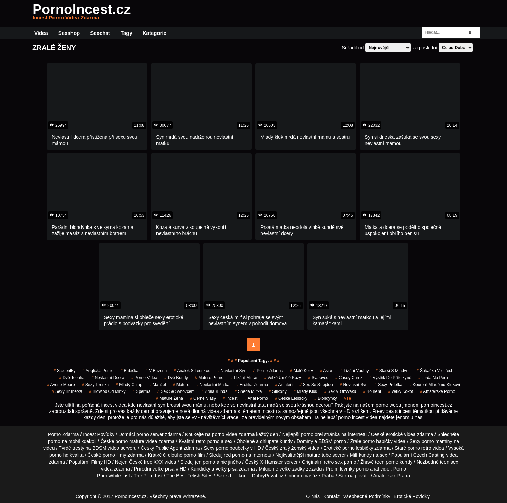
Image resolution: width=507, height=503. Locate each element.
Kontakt (331, 496)
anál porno (256, 398)
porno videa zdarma (233, 434)
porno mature (129, 441)
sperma (141, 391)
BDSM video (105, 448)
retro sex (333, 462)
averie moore (61, 384)
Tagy (126, 33)
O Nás (313, 496)
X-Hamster (271, 462)
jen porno (205, 462)
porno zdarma (268, 370)
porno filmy (114, 455)
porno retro (419, 448)
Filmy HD (101, 462)
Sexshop (69, 33)
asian (326, 370)
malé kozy (301, 370)
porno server (150, 434)
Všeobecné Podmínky (366, 496)
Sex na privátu (354, 475)
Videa (41, 33)
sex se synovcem (175, 391)
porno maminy (437, 441)
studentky (64, 370)
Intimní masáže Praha (310, 475)
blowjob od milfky (107, 391)
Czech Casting (429, 455)
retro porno (207, 441)
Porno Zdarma (63, 434)
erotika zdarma (252, 384)
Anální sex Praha (391, 475)
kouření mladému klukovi (434, 384)
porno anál (367, 469)
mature (181, 384)
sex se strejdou (316, 384)
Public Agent (168, 448)
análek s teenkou (192, 370)
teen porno (386, 462)
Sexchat (100, 33)
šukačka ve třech (435, 370)
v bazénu (156, 370)
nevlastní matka (212, 384)
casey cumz (349, 377)
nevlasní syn (354, 384)
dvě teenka (71, 377)
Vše (347, 398)
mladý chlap (129, 384)
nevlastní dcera (107, 377)
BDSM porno (332, 441)
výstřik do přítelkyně (390, 377)
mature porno (209, 377)
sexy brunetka (67, 391)
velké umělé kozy (282, 377)
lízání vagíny (354, 370)
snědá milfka (248, 391)
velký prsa (226, 469)
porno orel (312, 434)
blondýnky (325, 398)
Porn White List (113, 475)
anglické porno (97, 370)
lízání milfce (243, 377)
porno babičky (378, 441)
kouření (372, 391)
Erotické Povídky (412, 496)
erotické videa (400, 434)
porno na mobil (64, 441)
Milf (353, 455)
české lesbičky (291, 398)
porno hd (58, 455)
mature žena (169, 398)
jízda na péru (433, 377)
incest (230, 398)
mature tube (318, 455)
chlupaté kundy (276, 441)
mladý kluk (305, 391)
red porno (234, 455)
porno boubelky (232, 448)
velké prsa (163, 469)
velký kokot (400, 391)
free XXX (153, 462)
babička (129, 370)
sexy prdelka (388, 384)
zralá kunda (215, 391)
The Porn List (148, 475)
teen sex (449, 462)
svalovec (318, 377)
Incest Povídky (98, 434)
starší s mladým (393, 370)
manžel (157, 384)
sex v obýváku (340, 391)
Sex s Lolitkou (232, 475)
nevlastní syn (231, 370)
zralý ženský (293, 448)
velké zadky (292, 469)
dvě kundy (176, 377)
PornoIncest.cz (81, 13)
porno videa (144, 377)
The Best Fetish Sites (189, 475)
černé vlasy (203, 398)
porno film (194, 455)
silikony (277, 391)
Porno (399, 469)
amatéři (284, 384)
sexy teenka (95, 384)
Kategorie (154, 33)
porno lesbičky (357, 448)
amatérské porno (437, 391)
